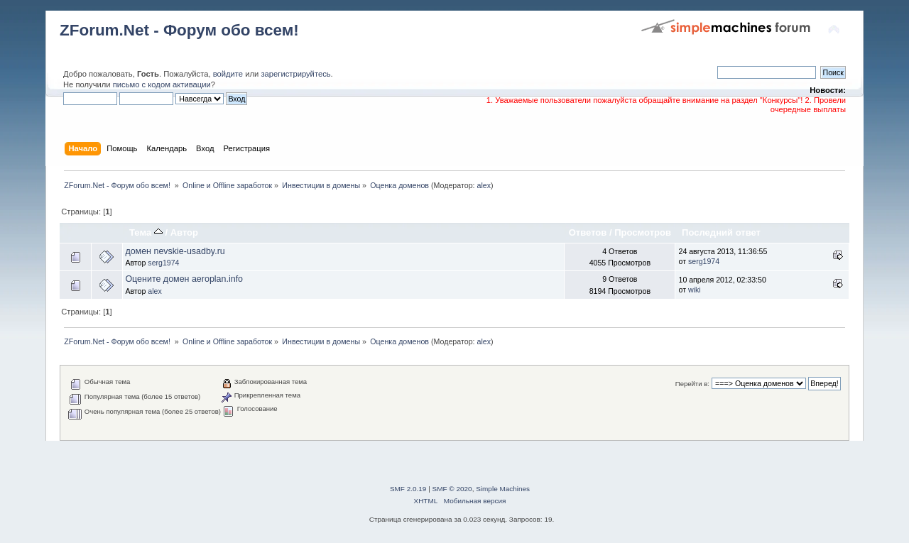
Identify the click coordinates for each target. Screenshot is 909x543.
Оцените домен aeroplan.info (184, 279)
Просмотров (642, 232)
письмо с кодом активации (162, 84)
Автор (184, 232)
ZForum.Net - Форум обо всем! (179, 30)
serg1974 (163, 262)
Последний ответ (721, 232)
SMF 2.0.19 (408, 489)
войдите (228, 74)
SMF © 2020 (452, 489)
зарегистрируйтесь (295, 74)
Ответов (588, 232)
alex (484, 185)
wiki (694, 289)
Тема (146, 232)
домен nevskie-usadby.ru (174, 251)
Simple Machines (503, 489)
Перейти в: (692, 384)
